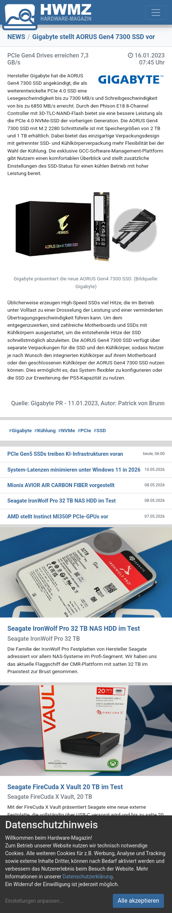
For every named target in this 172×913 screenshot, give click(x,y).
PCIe (84, 430)
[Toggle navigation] (156, 12)
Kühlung (44, 430)
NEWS (16, 37)
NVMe (66, 430)
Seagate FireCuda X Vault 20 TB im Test (65, 787)
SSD (100, 430)
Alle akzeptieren (138, 900)
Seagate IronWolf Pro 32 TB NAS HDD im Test (73, 628)
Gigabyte (20, 430)
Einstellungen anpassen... (34, 901)
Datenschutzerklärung (87, 876)
